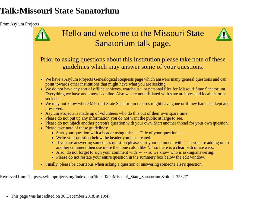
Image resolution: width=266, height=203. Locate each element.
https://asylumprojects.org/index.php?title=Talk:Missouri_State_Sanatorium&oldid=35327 (108, 176)
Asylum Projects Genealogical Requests (99, 79)
